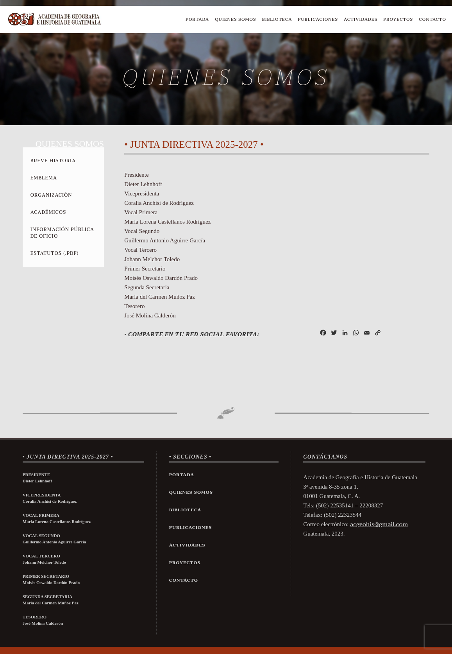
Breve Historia (53, 161)
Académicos (48, 212)
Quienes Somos (235, 19)
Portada (197, 19)
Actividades (360, 19)
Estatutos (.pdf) (54, 253)
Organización (51, 195)
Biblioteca (277, 19)
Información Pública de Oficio (62, 233)
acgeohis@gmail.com (379, 524)
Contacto (432, 19)
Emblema (43, 178)
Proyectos (398, 19)
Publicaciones (318, 19)
